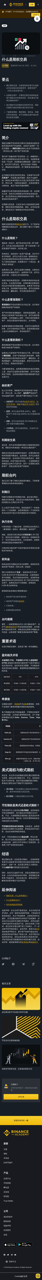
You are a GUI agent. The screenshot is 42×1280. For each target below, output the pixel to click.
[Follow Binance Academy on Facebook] (4, 1255)
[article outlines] (37, 19)
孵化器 (6, 1187)
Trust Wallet (8, 1201)
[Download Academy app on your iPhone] (10, 1244)
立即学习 (36, 15)
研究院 (6, 1196)
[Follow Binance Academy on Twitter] (8, 1254)
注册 (31, 4)
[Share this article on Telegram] (23, 964)
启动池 (6, 1192)
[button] (38, 4)
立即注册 (21, 1097)
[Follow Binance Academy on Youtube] (15, 1254)
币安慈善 (7, 1183)
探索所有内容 (21, 1120)
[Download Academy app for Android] (24, 1244)
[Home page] (16, 4)
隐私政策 (7, 1221)
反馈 (5, 1235)
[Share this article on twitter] (3, 964)
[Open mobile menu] (38, 5)
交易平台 (7, 1179)
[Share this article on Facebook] (13, 964)
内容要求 (7, 1230)
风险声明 (7, 1226)
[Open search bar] (25, 5)
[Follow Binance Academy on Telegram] (12, 1255)
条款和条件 (8, 1217)
